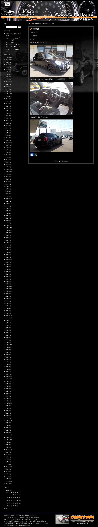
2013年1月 (8, 401)
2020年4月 (8, 189)
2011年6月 (8, 427)
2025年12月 (9, 57)
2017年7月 (8, 269)
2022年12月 (9, 116)
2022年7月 (8, 128)
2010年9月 (8, 442)
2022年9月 (8, 123)
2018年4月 (8, 247)
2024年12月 (9, 79)
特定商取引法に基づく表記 (11, 523)
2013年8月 (8, 384)
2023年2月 (8, 111)
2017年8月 (8, 267)
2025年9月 (8, 64)
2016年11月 (9, 289)
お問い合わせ (36, 521)
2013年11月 (9, 376)
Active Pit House (37, 23)
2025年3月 (8, 77)
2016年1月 (8, 313)
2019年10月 (9, 203)
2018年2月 (8, 252)
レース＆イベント (26, 519)
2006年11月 (9, 481)
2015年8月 (8, 325)
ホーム (30, 23)
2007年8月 (8, 474)
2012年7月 (8, 408)
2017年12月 (9, 257)
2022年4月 (8, 133)
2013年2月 (8, 398)
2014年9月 (8, 352)
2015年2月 (8, 340)
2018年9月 (8, 235)
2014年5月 (8, 362)
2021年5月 (8, 157)
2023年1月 (8, 113)
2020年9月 (8, 176)
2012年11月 (9, 403)
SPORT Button (36, 517)
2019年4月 (8, 218)
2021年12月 (9, 140)
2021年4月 (8, 159)
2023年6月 (8, 103)
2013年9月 (8, 381)
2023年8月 (8, 98)
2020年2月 (8, 194)
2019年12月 (9, 198)
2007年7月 (8, 476)
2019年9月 (8, 206)
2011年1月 (8, 432)
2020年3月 (8, 191)
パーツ (22, 17)
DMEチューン (48, 17)
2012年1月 (8, 418)
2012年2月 (8, 415)
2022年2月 (8, 135)
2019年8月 (8, 208)
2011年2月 (8, 430)
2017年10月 (9, 262)
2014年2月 (8, 369)
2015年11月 (9, 318)
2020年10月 (9, 174)
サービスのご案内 (8, 521)
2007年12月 (9, 464)
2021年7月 (8, 152)
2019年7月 (8, 211)
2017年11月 (9, 259)
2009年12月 (9, 449)
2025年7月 (8, 69)
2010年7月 (8, 445)
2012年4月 (8, 413)
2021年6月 (8, 154)
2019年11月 (9, 201)
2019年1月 (8, 225)
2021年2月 (8, 164)
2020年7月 (8, 181)
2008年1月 (8, 462)
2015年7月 (8, 328)
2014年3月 (8, 366)
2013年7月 (8, 386)
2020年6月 (8, 184)
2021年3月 (8, 162)
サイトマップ (44, 523)
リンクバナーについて (34, 523)
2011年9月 (8, 423)
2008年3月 (8, 457)
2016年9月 (8, 293)
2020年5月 (8, 186)
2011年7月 (8, 425)
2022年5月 (8, 130)
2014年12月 (9, 345)
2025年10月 (9, 62)
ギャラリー (35, 519)
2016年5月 (8, 303)
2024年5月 (8, 89)
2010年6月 (8, 447)
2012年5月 (8, 410)
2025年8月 (8, 67)
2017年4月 (8, 276)
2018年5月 (8, 245)
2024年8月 (8, 84)
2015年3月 (8, 337)
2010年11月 (9, 437)
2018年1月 (8, 254)
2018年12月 (9, 228)
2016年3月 (8, 308)
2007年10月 (9, 469)
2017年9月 (8, 264)
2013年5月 (8, 391)
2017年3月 (8, 279)
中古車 (15, 17)
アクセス (30, 521)
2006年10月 (9, 483)
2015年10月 (9, 320)
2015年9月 (8, 323)
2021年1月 (8, 167)
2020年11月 (9, 172)
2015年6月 (8, 330)
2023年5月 (8, 106)
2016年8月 (8, 296)
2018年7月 (8, 240)
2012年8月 (8, 406)
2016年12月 (9, 286)
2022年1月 (8, 137)
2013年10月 (9, 379)
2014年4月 (8, 364)
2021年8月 (8, 150)
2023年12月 (9, 94)
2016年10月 (9, 291)
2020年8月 (8, 179)
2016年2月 (8, 310)
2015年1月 (8, 342)
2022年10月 (9, 120)
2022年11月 (9, 118)
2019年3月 (8, 220)
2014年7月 (8, 357)
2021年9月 (8, 147)
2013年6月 (8, 388)
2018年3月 (8, 250)
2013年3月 (8, 396)
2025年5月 (8, 74)
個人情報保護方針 (23, 523)
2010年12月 (9, 435)
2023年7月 (8, 101)
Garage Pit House (7, 0)
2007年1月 (8, 479)
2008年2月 (8, 459)
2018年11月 (9, 230)
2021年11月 (9, 142)
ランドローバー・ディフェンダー (12, 519)
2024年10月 (9, 81)
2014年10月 (9, 350)
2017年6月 (8, 271)
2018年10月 (9, 233)
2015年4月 (8, 335)
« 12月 (5, 508)
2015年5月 (8, 332)
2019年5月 (8, 215)
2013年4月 (8, 393)
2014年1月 (8, 371)
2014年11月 (9, 347)
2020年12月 (9, 169)
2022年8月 (8, 125)
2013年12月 (9, 374)
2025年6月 (8, 72)
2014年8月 (8, 354)
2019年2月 (8, 223)
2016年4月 (8, 306)
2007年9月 (8, 471)
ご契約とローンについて (20, 521)
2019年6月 (8, 213)
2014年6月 (8, 359)
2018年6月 (8, 242)
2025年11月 (9, 59)
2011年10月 (9, 420)
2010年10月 (9, 440)
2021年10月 (9, 145)
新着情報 (8, 17)
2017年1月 (8, 284)
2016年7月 (8, 298)
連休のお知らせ (10, 42)
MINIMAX (28, 517)
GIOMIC (23, 517)
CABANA (30, 17)
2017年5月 (8, 274)
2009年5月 (8, 452)
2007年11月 (9, 466)
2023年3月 (8, 108)
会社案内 (43, 521)
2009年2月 (8, 454)
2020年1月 (8, 196)
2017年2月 (8, 281)
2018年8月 (8, 237)
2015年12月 (9, 315)
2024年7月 (8, 86)
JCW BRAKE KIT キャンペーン (12, 517)
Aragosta (39, 17)
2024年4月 (8, 91)
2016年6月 (8, 301)
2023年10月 (9, 96)
